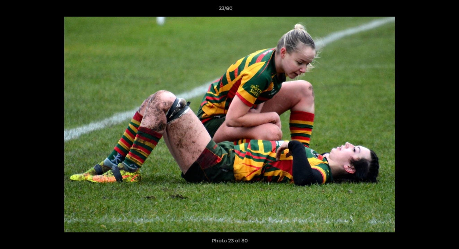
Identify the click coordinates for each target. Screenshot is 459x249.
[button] (430, 10)
